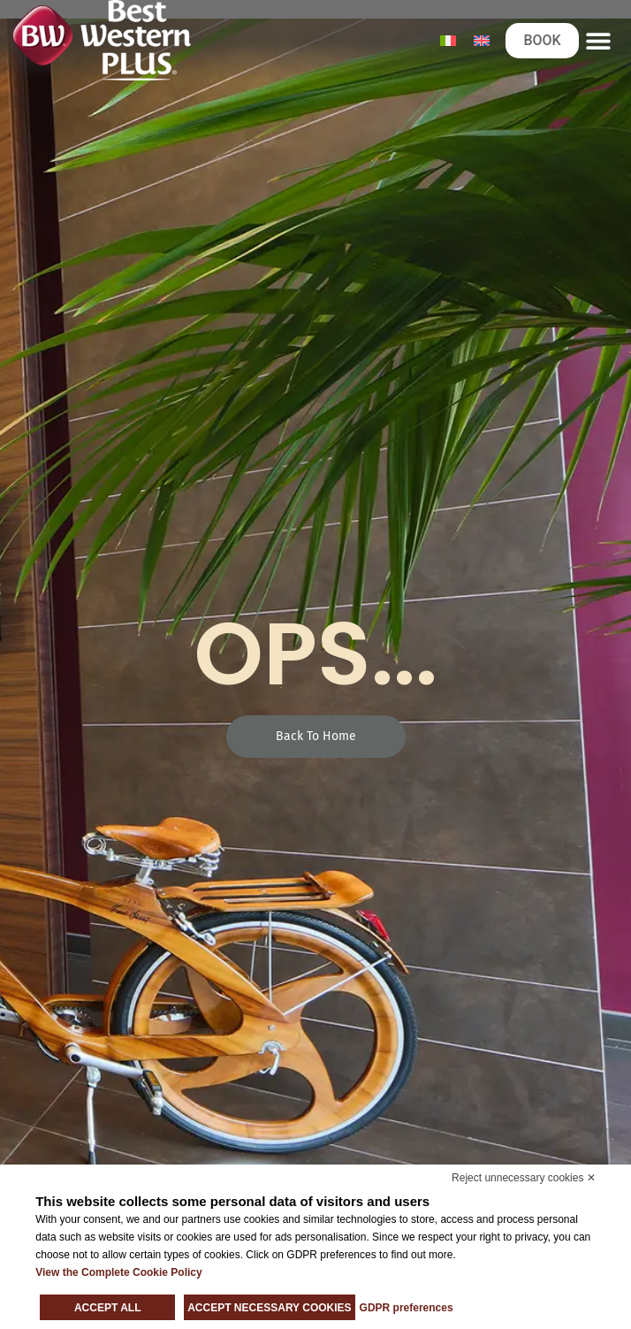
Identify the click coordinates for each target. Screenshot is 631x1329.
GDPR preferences (406, 1308)
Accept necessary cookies (269, 1308)
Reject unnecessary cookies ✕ (524, 1178)
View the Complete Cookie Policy (118, 1272)
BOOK (541, 40)
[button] (599, 40)
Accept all (107, 1308)
